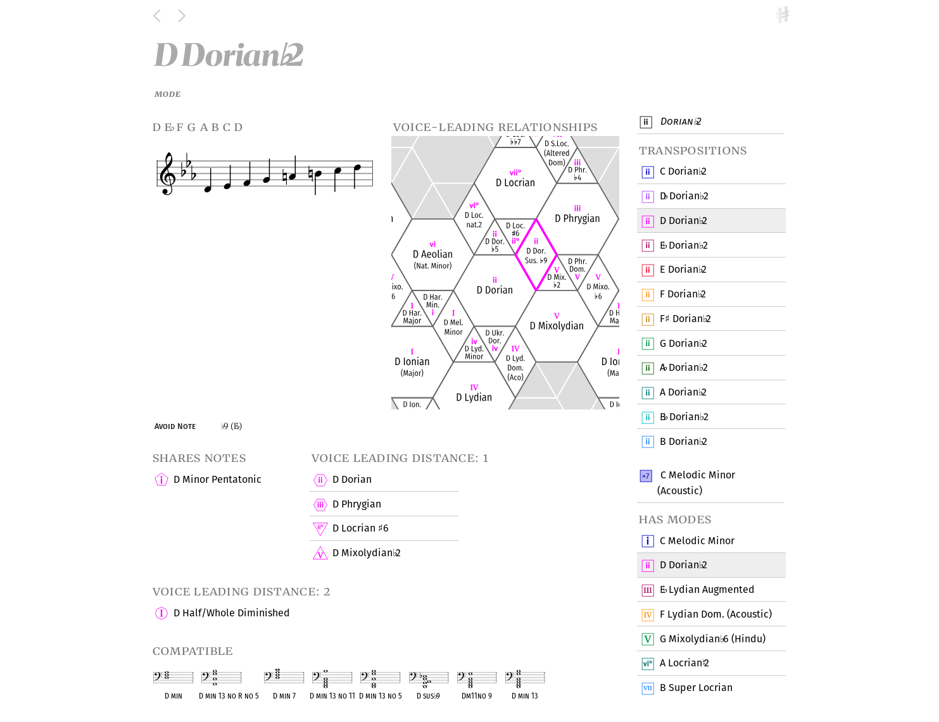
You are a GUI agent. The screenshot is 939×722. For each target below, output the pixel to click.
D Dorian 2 (684, 196)
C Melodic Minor (696, 541)
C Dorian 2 (683, 172)
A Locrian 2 (684, 663)
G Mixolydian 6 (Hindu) (712, 639)
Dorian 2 (679, 122)
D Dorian (352, 480)
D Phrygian (356, 505)
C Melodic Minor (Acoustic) (696, 482)
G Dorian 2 (683, 343)
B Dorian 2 (684, 417)
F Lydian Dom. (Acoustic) (715, 615)
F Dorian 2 (683, 294)
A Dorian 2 (683, 368)
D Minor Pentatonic (217, 480)
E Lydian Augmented (707, 590)
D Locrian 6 (360, 529)
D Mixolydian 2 (366, 553)
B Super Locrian (696, 688)
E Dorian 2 (683, 245)
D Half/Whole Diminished (231, 613)
